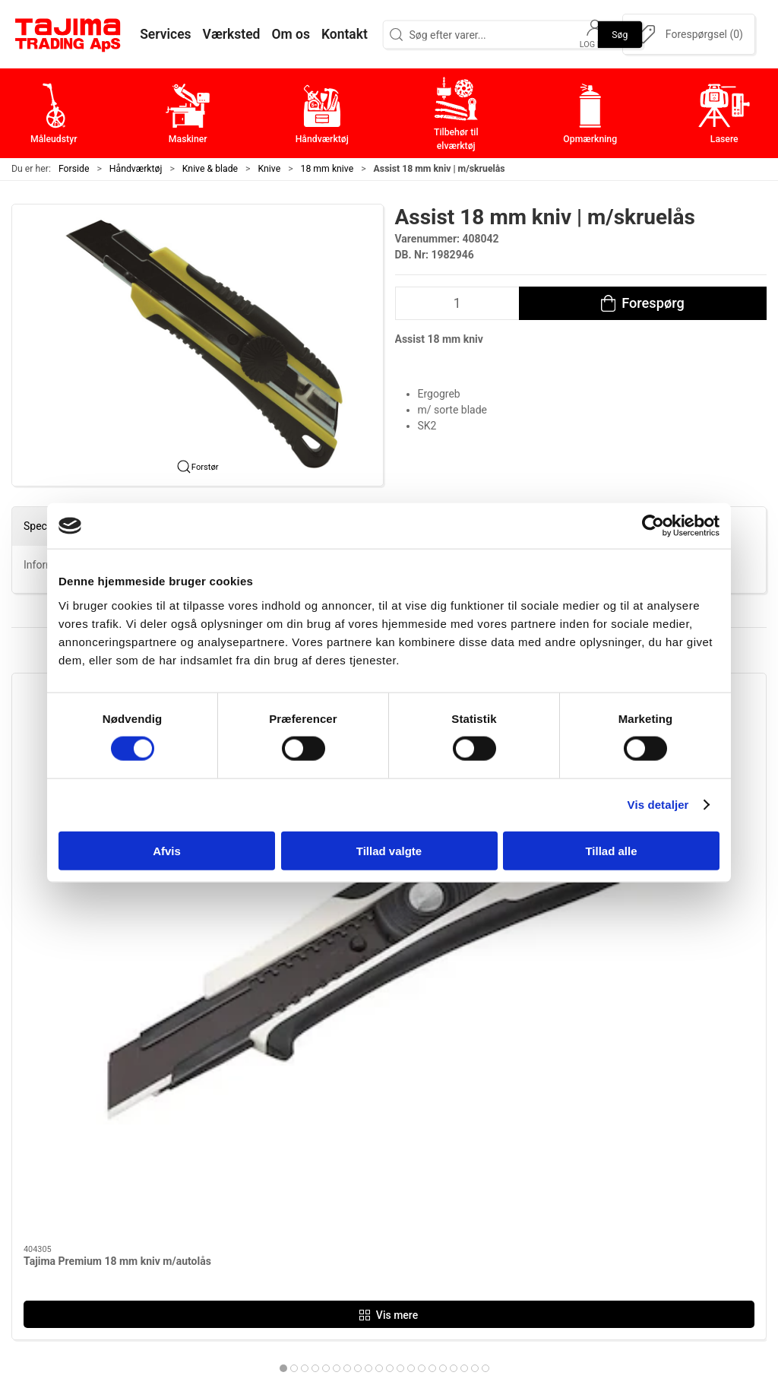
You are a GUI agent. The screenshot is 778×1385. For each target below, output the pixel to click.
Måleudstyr (323, 1105)
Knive (269, 168)
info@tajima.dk (184, 1227)
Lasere (310, 1222)
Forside (74, 168)
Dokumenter (576, 1199)
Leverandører (579, 1175)
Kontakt (564, 1128)
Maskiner (317, 1128)
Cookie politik (580, 1246)
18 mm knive (327, 168)
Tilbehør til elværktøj (347, 1175)
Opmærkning (327, 1199)
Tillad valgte (389, 850)
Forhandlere (576, 1222)
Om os (561, 1105)
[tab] (363, 936)
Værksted (570, 1152)
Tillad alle (611, 850)
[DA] (68, 34)
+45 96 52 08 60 (187, 1211)
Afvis (167, 850)
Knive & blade (210, 168)
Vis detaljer (658, 804)
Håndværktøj (136, 168)
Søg (620, 34)
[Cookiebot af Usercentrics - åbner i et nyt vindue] (653, 526)
